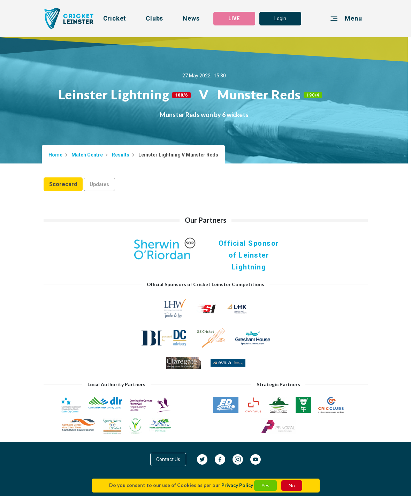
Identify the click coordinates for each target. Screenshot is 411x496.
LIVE (234, 18)
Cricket (115, 18)
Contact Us (168, 459)
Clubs (154, 18)
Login (280, 18)
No (292, 485)
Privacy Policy (237, 485)
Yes (265, 485)
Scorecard (63, 184)
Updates (99, 184)
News (191, 18)
